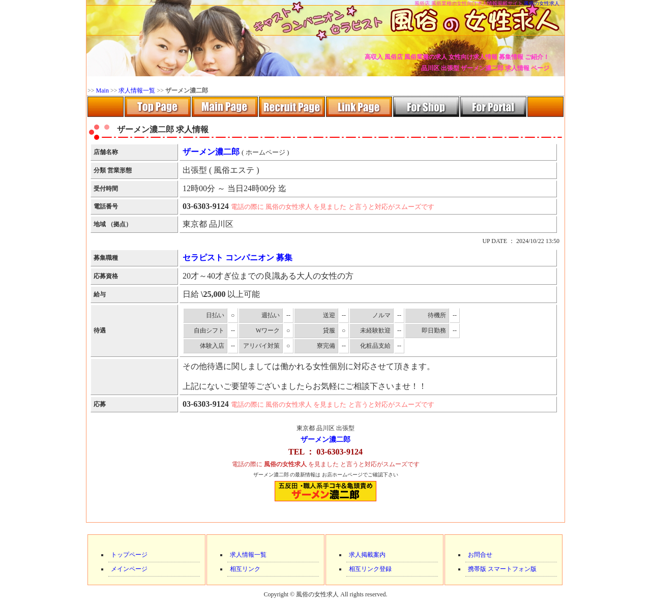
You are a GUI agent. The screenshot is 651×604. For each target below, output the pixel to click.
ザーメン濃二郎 (325, 439)
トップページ (129, 554)
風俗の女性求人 (541, 3)
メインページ (129, 568)
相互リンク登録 (370, 568)
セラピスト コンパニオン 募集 (237, 257)
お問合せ (480, 554)
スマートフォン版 (512, 568)
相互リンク (245, 568)
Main (102, 90)
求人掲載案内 (367, 554)
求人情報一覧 (137, 90)
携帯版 (477, 568)
